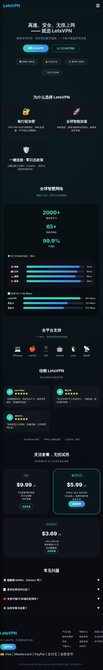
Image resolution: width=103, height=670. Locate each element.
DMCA (82, 646)
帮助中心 (83, 631)
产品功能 (66, 631)
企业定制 (98, 636)
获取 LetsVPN (35, 48)
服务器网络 (67, 636)
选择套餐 (26, 506)
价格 (64, 641)
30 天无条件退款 (65, 48)
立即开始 (8, 646)
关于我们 (98, 641)
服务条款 (83, 641)
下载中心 (66, 646)
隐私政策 (83, 636)
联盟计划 (98, 631)
